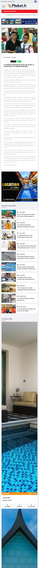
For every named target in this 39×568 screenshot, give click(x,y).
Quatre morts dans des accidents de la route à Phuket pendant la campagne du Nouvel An (26, 214)
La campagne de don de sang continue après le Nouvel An (26, 235)
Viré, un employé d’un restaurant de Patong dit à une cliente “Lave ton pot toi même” (26, 246)
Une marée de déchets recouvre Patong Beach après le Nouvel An (26, 256)
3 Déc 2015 (7, 57)
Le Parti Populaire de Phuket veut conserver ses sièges (26, 309)
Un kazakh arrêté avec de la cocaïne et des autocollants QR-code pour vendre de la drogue (26, 277)
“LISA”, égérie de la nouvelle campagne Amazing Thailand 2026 (26, 288)
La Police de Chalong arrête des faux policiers (26, 298)
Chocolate (6, 498)
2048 (14, 57)
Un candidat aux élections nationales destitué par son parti (21, 15)
